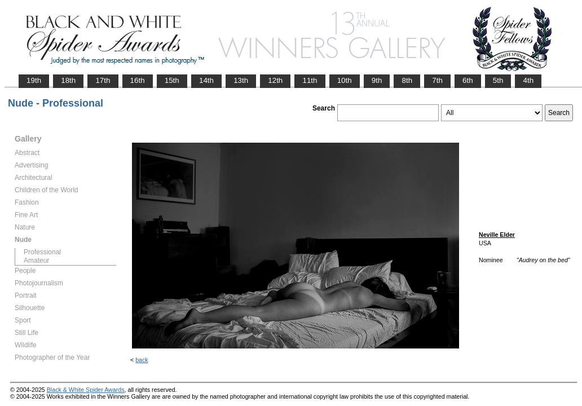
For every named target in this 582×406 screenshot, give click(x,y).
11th (309, 80)
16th (137, 80)
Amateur (36, 260)
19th (33, 80)
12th (275, 80)
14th (206, 80)
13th (240, 80)
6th (467, 80)
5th (498, 80)
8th (406, 80)
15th (172, 80)
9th (377, 80)
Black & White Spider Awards (86, 389)
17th (102, 80)
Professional (42, 252)
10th (344, 80)
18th (68, 80)
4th (528, 80)
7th (437, 80)
